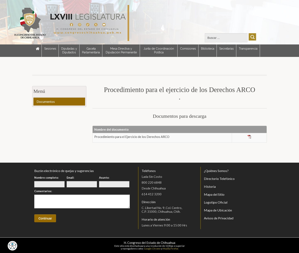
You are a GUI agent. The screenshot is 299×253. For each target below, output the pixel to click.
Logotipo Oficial (215, 202)
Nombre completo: (46, 177)
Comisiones (188, 48)
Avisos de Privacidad (218, 218)
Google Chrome (152, 248)
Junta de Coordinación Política (158, 50)
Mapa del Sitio (214, 194)
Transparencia (248, 48)
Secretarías (226, 48)
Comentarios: (43, 191)
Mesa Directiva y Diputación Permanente (121, 50)
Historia (210, 186)
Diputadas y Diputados (69, 50)
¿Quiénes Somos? (216, 171)
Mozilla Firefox (170, 248)
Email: (70, 177)
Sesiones (50, 48)
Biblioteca (207, 48)
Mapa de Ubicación (218, 210)
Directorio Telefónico (219, 179)
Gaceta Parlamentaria (91, 50)
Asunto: (104, 177)
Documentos (46, 101)
